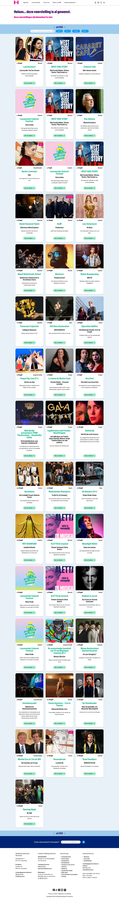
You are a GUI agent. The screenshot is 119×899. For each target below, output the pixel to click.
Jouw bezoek (35, 2)
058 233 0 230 (19, 874)
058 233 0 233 (43, 878)
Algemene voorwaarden (65, 893)
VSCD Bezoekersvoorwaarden (69, 874)
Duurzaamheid (65, 860)
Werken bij (64, 868)
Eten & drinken (65, 858)
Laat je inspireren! (70, 2)
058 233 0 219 (87, 867)
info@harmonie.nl (20, 876)
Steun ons (57, 2)
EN (104, 2)
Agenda (25, 2)
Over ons (46, 2)
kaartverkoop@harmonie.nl (45, 868)
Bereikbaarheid (65, 862)
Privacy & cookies (53, 893)
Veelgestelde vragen (66, 870)
